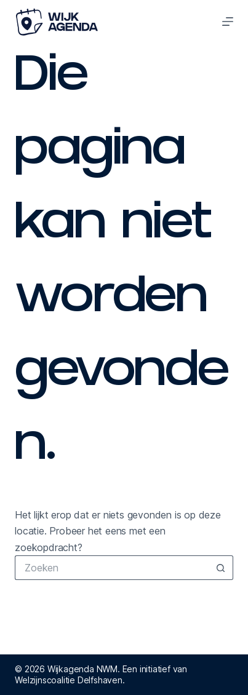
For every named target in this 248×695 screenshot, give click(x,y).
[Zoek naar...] (112, 567)
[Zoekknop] (221, 567)
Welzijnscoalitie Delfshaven (68, 680)
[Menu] (227, 21)
